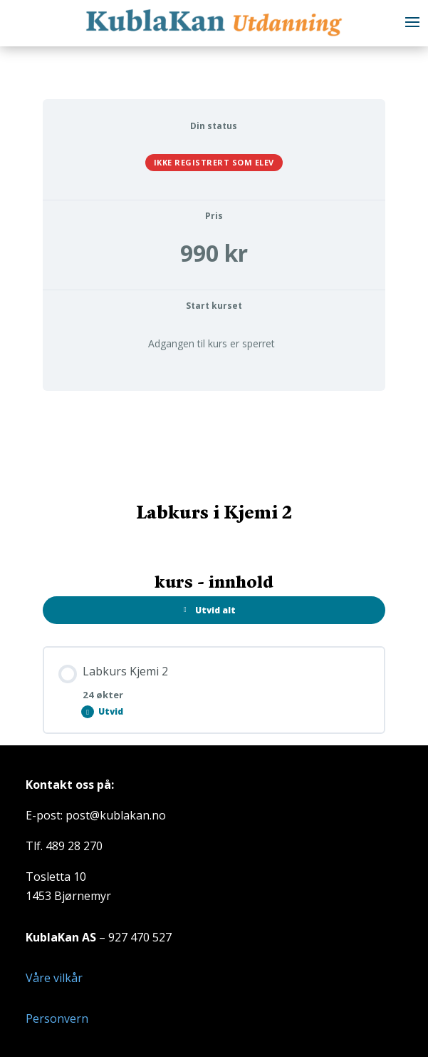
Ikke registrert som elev (214, 162)
